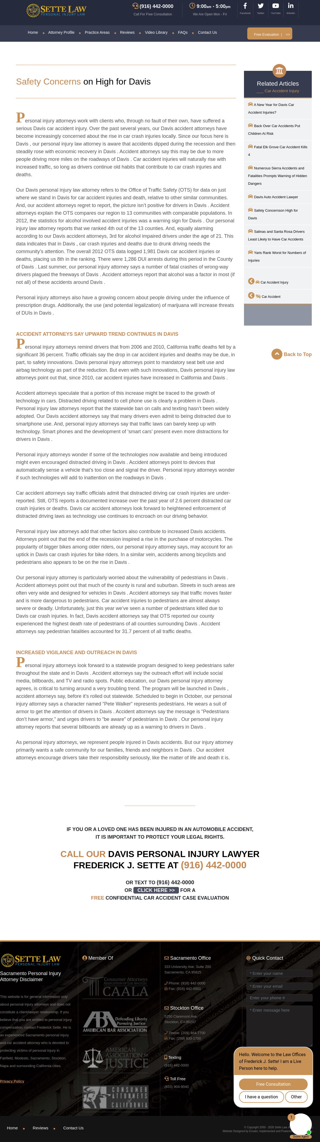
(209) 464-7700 (193, 1033)
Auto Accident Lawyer (273, 196)
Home (33, 32)
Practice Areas (94, 32)
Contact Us (204, 32)
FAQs (180, 32)
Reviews (124, 32)
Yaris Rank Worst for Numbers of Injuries (277, 256)
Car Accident (264, 295)
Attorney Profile (59, 32)
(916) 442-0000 (213, 865)
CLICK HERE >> (156, 890)
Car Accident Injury (268, 281)
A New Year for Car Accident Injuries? (271, 108)
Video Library (153, 32)
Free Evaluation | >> (272, 34)
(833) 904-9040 (176, 1087)
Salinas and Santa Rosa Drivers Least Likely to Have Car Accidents (276, 234)
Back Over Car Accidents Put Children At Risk (274, 129)
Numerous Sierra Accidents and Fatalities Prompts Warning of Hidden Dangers (277, 175)
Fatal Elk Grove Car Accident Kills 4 (277, 150)
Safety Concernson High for (273, 213)
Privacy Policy (12, 1081)
